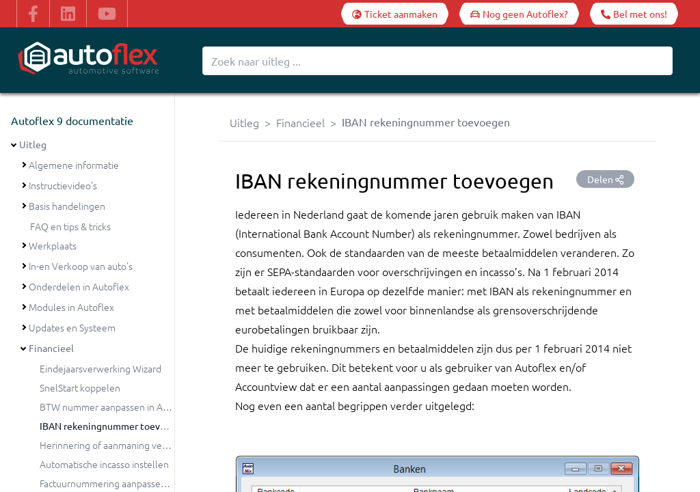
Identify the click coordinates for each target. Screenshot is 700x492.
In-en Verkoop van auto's (81, 266)
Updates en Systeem (72, 327)
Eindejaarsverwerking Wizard (100, 368)
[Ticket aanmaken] (395, 14)
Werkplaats (53, 245)
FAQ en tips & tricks (70, 226)
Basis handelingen (67, 206)
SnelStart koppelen (80, 387)
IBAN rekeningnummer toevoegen (113, 426)
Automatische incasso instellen (104, 464)
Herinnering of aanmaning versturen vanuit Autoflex (150, 445)
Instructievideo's (63, 185)
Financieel (51, 348)
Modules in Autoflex (71, 307)
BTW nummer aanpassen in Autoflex (116, 406)
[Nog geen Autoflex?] (519, 14)
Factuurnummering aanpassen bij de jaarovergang (144, 483)
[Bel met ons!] (634, 14)
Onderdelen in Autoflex (79, 286)
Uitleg (32, 144)
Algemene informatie (74, 165)
